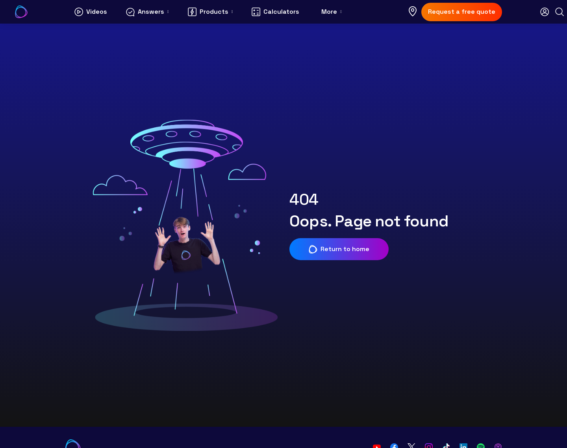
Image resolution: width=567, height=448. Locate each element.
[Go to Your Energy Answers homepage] (21, 12)
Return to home (339, 249)
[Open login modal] (544, 11)
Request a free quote (461, 11)
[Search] (559, 11)
